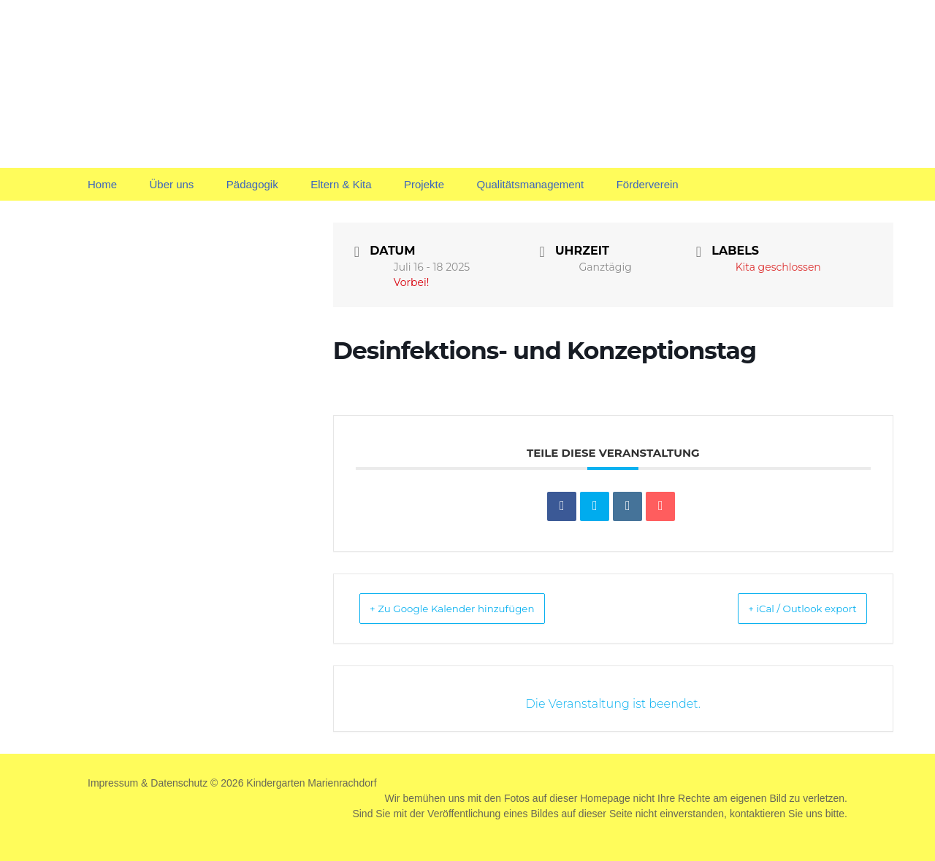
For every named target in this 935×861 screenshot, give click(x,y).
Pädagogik (252, 184)
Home (102, 184)
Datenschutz (178, 783)
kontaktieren (757, 813)
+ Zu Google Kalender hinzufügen (473, 608)
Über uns (171, 184)
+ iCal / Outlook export (785, 608)
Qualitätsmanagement (530, 184)
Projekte (424, 184)
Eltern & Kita (340, 184)
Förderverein (648, 184)
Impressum (113, 783)
